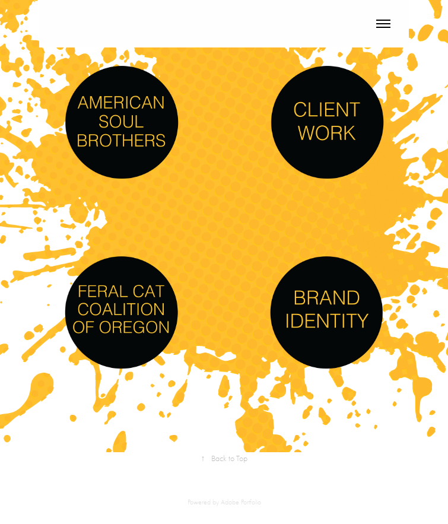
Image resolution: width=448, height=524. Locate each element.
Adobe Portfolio (241, 502)
